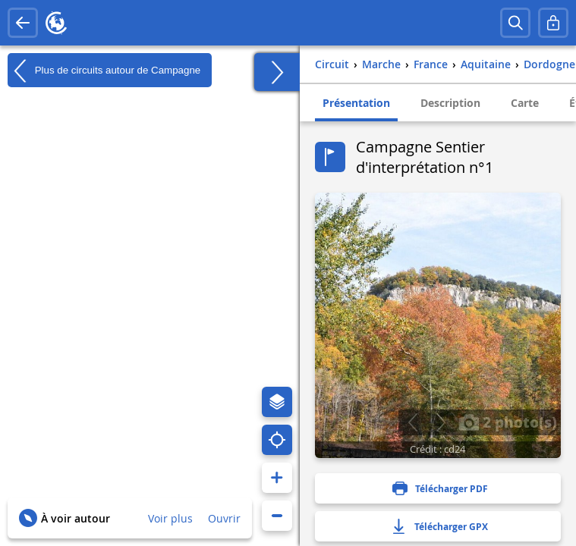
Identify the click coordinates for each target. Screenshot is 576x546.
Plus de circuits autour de (104, 70)
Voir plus (170, 518)
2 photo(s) (507, 421)
